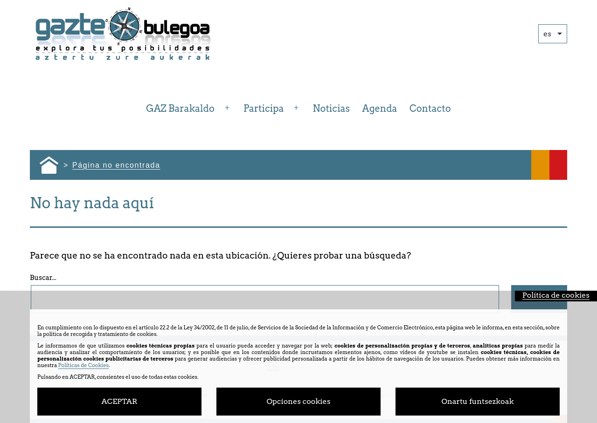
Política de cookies (556, 295)
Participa (263, 108)
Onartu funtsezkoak (478, 401)
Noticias (331, 108)
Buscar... (43, 277)
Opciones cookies (299, 401)
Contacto (430, 108)
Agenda (379, 108)
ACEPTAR (119, 401)
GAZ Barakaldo (180, 108)
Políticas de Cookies (83, 365)
